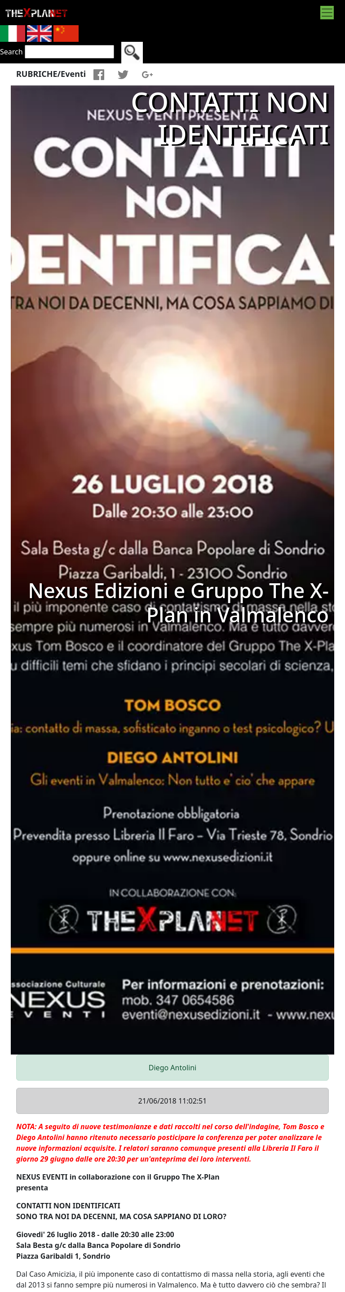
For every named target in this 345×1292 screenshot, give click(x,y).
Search (11, 52)
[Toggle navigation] (327, 13)
